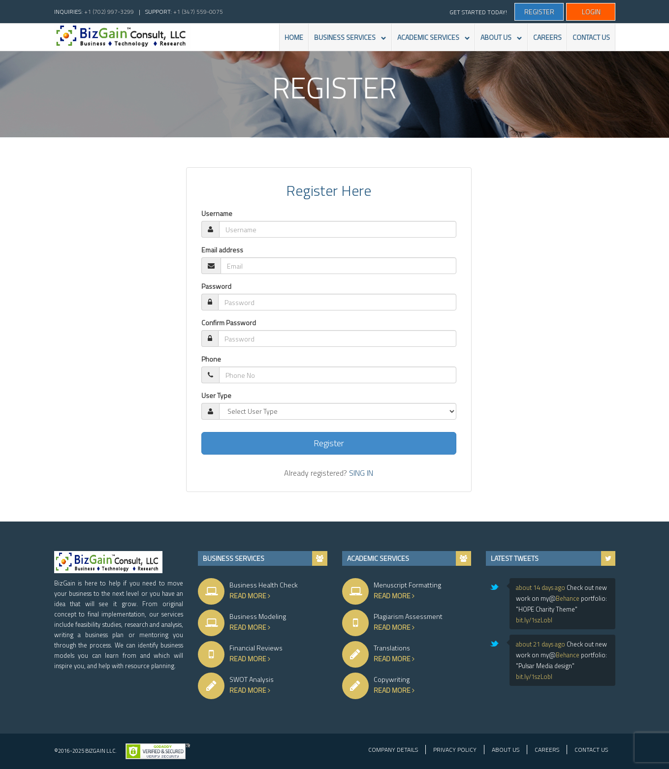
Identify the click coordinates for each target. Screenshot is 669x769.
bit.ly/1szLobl (534, 620)
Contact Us (591, 749)
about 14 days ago (540, 587)
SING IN (361, 473)
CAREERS (547, 37)
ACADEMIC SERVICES (431, 41)
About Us (505, 749)
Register (539, 11)
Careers (547, 749)
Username (216, 213)
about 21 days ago (540, 644)
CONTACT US (591, 37)
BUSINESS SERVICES (347, 41)
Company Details (393, 749)
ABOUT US (498, 41)
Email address (222, 250)
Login (591, 11)
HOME (294, 37)
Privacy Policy (455, 749)
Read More (261, 595)
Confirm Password (228, 323)
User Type (216, 395)
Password (216, 286)
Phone (211, 359)
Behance (567, 598)
